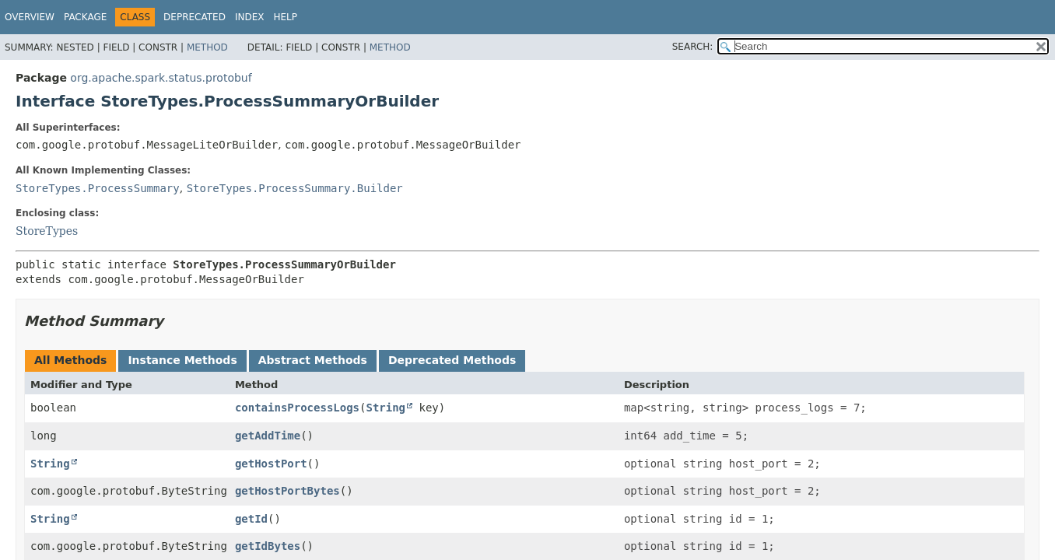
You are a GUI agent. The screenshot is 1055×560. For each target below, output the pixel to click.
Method (207, 47)
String (385, 407)
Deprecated (194, 17)
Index (250, 17)
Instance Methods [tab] (182, 360)
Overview (29, 17)
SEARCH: (692, 46)
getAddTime (267, 435)
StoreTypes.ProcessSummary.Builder (295, 188)
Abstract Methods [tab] (312, 360)
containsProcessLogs (297, 407)
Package (85, 17)
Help (285, 17)
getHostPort (271, 463)
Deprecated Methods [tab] (452, 360)
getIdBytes (267, 546)
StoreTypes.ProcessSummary (98, 188)
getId (251, 519)
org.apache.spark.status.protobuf (160, 78)
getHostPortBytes (287, 491)
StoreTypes (47, 231)
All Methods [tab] (70, 360)
